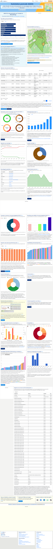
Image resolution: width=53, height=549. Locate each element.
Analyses (37, 533)
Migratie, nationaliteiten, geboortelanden (25, 542)
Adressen (20, 533)
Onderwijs (2, 384)
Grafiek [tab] (2, 21)
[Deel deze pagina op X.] (50, 500)
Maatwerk (37, 546)
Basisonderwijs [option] (7, 354)
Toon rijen (4, 99)
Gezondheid (20, 540)
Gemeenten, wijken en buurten (23, 534)
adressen (2, 42)
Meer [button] (45, 1)
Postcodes (20, 535)
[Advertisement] (39, 19)
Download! (2, 320)
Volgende (50, 100)
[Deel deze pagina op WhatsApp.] (47, 500)
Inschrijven (20, 501)
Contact (37, 545)
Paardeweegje (21, 16)
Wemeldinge (11, 176)
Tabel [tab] (5, 21)
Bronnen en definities (39, 534)
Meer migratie (8, 271)
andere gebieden (21, 346)
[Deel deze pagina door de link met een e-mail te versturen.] (37, 500)
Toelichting (2, 139)
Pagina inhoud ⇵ (22, 9)
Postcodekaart (38, 542)
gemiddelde (30, 275)
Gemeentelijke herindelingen (40, 535)
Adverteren (38, 544)
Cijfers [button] (37, 1)
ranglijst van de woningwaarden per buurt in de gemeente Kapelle (40, 138)
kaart (9, 40)
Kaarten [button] (41, 1)
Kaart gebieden (38, 539)
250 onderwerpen (4, 41)
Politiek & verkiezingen (22, 544)
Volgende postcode (36, 62)
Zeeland (10, 184)
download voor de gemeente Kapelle (43, 234)
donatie (2, 500)
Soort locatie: (3, 354)
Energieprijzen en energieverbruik (23, 541)
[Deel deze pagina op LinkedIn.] (44, 500)
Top (43, 504)
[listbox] (7, 354)
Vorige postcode (30, 62)
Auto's (20, 539)
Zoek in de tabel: (45, 70)
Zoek (33, 1)
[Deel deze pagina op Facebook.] (40, 500)
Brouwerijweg (15, 16)
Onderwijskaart (38, 541)
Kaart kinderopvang (39, 540)
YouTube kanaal (38, 547)
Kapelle (10, 182)
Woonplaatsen (24, 535)
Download (50, 1)
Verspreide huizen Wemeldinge (13, 179)
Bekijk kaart (48, 10)
